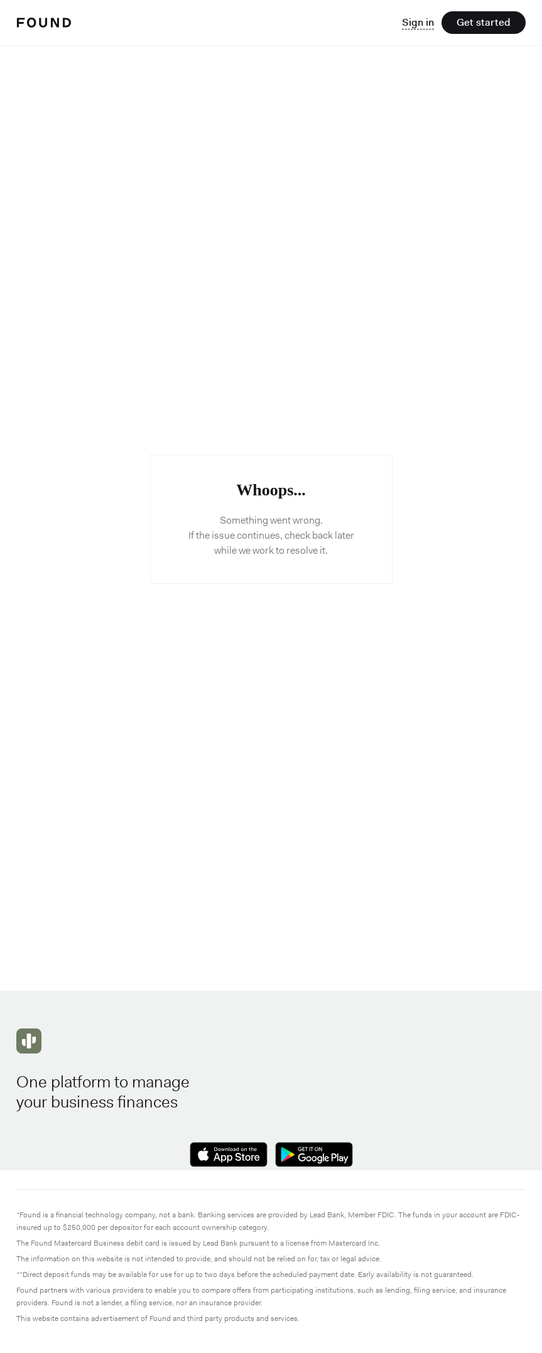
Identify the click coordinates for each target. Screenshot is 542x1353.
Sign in (418, 22)
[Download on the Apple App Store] (228, 1156)
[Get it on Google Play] (314, 1156)
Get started (484, 22)
